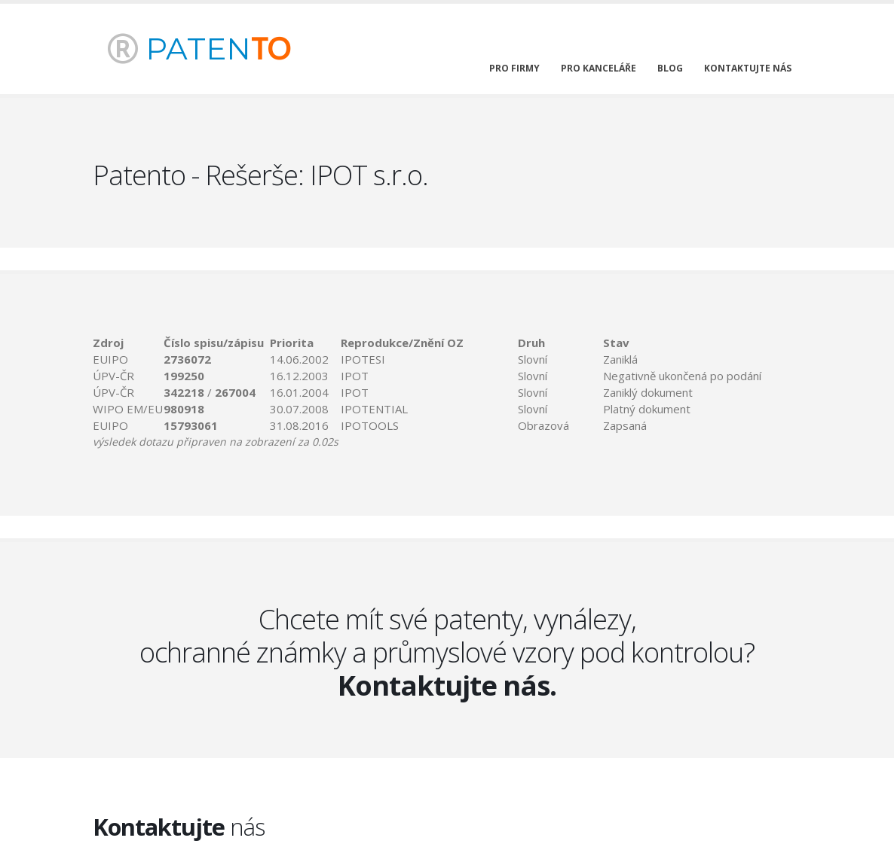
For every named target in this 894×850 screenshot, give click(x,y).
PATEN (199, 48)
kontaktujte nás (747, 68)
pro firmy (514, 68)
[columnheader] (128, 342)
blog (670, 68)
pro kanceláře (598, 68)
